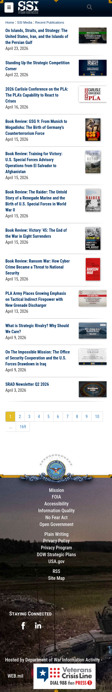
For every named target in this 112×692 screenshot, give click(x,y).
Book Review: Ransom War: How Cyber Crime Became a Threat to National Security (37, 267)
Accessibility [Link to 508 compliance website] (56, 504)
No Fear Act (56, 517)
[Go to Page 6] (58, 416)
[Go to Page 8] (77, 416)
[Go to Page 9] (86, 416)
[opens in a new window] (23, 625)
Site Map (56, 578)
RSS (56, 571)
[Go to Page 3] (29, 416)
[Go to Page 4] (39, 416)
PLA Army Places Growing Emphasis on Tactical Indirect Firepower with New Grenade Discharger (35, 299)
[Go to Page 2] (20, 416)
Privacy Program (56, 548)
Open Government (56, 524)
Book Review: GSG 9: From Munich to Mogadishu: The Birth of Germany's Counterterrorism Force (36, 127)
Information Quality (56, 510)
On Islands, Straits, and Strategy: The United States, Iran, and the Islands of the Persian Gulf (36, 36)
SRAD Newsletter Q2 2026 (27, 384)
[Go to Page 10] (97, 416)
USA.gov (56, 561)
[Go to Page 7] (68, 416)
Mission (56, 490)
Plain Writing (56, 534)
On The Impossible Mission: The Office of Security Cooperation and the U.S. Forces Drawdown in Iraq (37, 358)
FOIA (56, 497)
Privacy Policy (56, 541)
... (10, 426)
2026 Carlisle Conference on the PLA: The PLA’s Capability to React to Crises (36, 95)
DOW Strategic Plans (56, 554)
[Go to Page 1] (10, 416)
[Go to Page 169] (23, 427)
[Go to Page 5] (48, 416)
